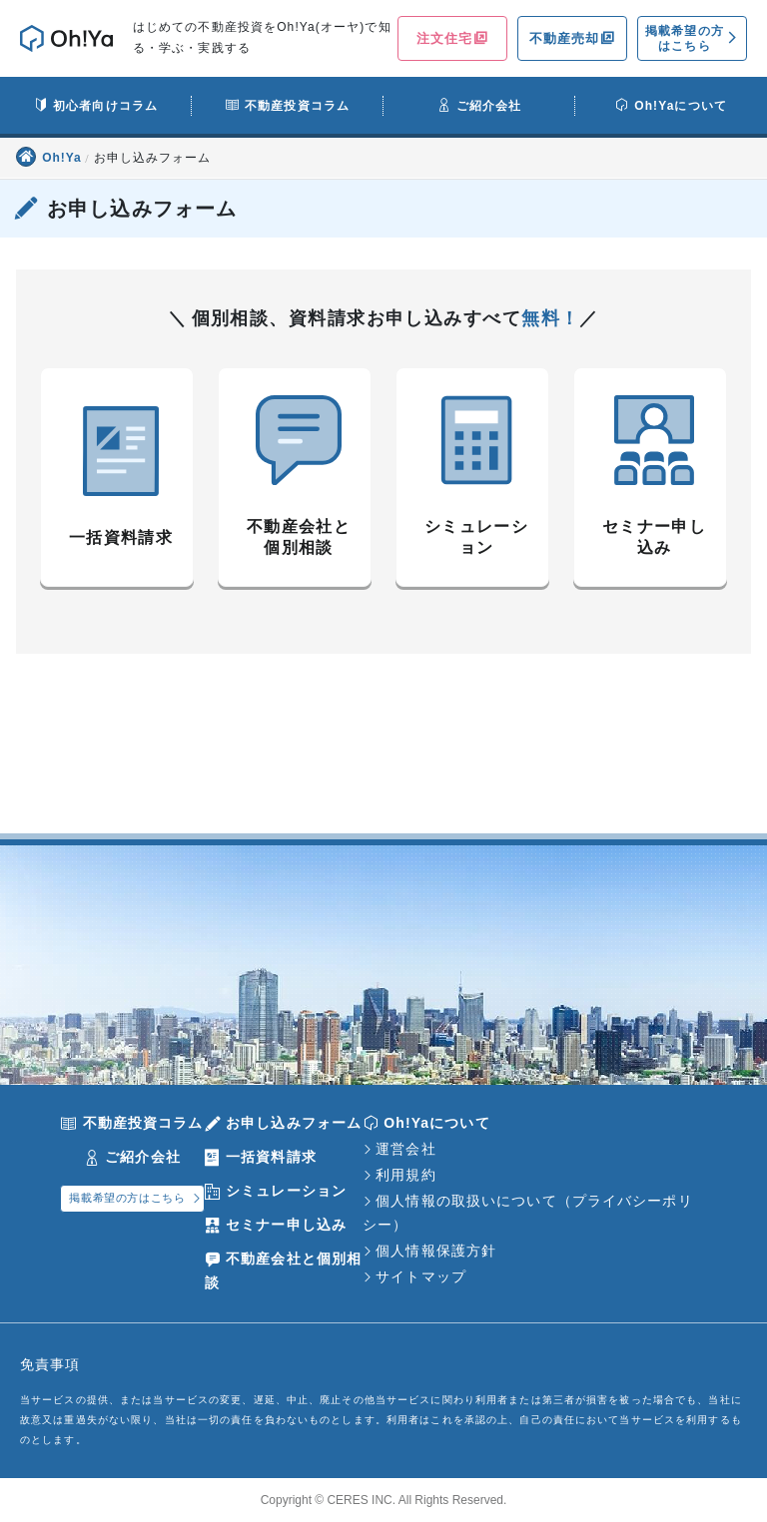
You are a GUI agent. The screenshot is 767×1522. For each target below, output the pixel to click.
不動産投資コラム (297, 106)
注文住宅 (444, 38)
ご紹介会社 (489, 106)
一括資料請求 (271, 1157)
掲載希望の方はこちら (684, 38)
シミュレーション (286, 1191)
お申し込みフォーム (294, 1123)
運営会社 (405, 1149)
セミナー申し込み (286, 1225)
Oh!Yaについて (680, 106)
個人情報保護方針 (436, 1251)
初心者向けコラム (105, 106)
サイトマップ (421, 1276)
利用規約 (405, 1175)
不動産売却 (564, 38)
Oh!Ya (64, 158)
